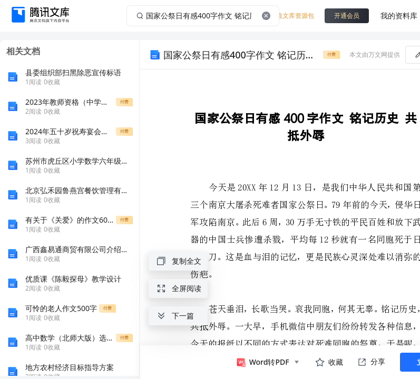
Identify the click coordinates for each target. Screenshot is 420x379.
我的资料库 (398, 16)
